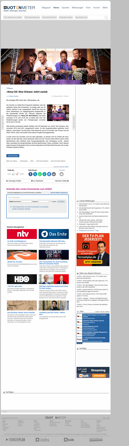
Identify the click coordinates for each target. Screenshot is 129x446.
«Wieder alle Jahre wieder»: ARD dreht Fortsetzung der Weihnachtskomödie (90, 221)
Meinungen (77, 7)
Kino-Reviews (68, 425)
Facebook (5, 428)
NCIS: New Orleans (42, 161)
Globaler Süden (65, 17)
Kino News (7, 434)
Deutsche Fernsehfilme (95, 434)
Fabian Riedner (13, 96)
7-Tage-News (6, 427)
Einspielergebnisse (85, 425)
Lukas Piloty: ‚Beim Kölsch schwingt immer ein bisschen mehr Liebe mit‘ (93, 227)
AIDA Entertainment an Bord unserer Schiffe (91, 316)
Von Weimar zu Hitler (13, 17)
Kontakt (98, 425)
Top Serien (104, 434)
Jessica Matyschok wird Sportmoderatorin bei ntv (93, 217)
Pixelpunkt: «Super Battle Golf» (88, 224)
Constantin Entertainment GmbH (91, 339)
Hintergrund (21, 422)
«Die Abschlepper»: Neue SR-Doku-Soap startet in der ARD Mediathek (94, 213)
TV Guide (56, 434)
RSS (4, 422)
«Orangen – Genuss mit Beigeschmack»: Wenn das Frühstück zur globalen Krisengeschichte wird (93, 300)
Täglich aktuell (53, 425)
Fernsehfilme (69, 434)
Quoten (65, 7)
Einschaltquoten (49, 434)
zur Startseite (37, 181)
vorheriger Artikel (13, 181)
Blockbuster (62, 434)
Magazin (46, 7)
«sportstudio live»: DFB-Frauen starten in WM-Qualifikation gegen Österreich (92, 290)
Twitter (4, 430)
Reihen (20, 424)
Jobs (98, 424)
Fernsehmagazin (20, 434)
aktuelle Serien (76, 434)
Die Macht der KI (49, 17)
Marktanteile (53, 424)
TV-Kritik (67, 424)
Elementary (24, 161)
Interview (20, 425)
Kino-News (83, 422)
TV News (42, 434)
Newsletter (5, 424)
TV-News (36, 422)
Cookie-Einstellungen (102, 430)
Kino (88, 7)
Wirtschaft (36, 425)
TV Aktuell (13, 434)
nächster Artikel (62, 181)
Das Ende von (81, 17)
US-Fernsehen (37, 430)
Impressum (99, 431)
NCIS (31, 161)
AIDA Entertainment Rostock (92, 333)
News (56, 7)
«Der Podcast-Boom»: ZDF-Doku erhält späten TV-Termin (92, 295)
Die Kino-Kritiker (85, 424)
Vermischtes (37, 424)
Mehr (105, 7)
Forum (96, 7)
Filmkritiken (29, 434)
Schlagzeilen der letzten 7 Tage (89, 230)
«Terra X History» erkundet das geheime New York (92, 305)
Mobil (4, 425)
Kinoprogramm (85, 434)
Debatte (67, 422)
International (37, 427)
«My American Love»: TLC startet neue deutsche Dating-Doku (94, 205)
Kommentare (13, 156)
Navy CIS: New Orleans (58, 161)
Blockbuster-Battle (85, 427)
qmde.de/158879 (64, 166)
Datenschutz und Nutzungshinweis (101, 427)
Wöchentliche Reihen (55, 422)
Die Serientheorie (32, 17)
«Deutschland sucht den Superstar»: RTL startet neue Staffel (94, 209)
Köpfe (35, 428)
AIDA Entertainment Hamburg (90, 322)
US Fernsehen (35, 434)
